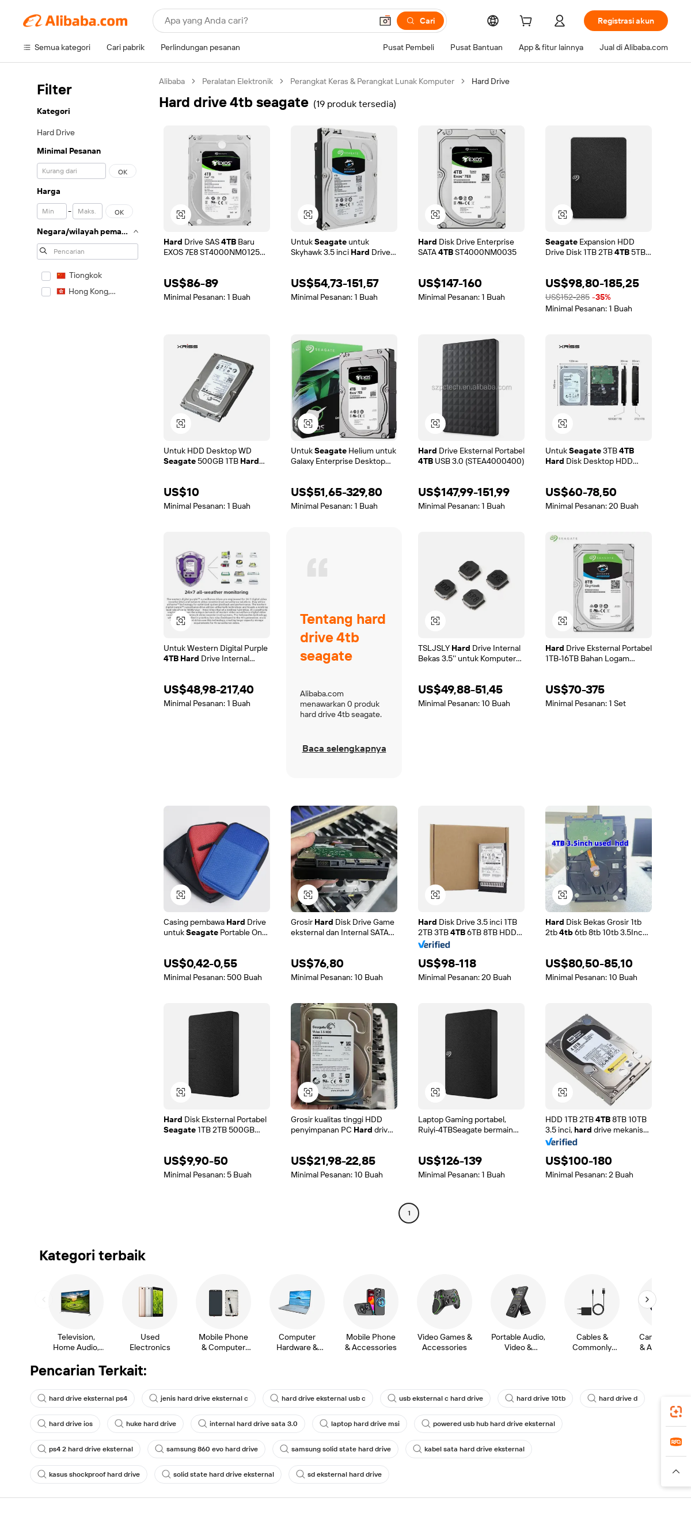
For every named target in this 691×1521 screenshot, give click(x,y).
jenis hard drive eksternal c (198, 1398)
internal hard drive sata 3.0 (248, 1423)
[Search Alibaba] (267, 20)
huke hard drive (145, 1423)
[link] (676, 1412)
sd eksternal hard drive (339, 1474)
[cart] (528, 22)
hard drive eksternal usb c (318, 1398)
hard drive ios (65, 1423)
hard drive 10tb (535, 1398)
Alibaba (172, 81)
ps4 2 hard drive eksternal (85, 1449)
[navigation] (87, 648)
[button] (385, 21)
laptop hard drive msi (360, 1423)
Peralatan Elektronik (237, 81)
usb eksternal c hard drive (435, 1398)
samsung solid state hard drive (335, 1449)
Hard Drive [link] (491, 81)
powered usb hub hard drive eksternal (488, 1423)
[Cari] (420, 21)
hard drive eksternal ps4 (82, 1398)
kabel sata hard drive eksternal (469, 1449)
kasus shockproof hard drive (88, 1474)
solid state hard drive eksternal (218, 1474)
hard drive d (612, 1398)
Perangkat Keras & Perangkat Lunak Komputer (372, 81)
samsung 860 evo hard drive (206, 1449)
